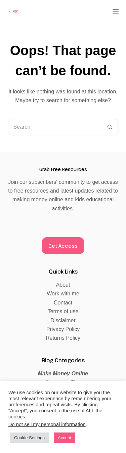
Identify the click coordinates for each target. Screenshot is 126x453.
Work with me (63, 293)
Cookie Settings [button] (29, 437)
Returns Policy (63, 338)
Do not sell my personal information (47, 424)
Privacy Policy (63, 329)
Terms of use (63, 311)
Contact (63, 302)
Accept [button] (64, 437)
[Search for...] (55, 127)
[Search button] (110, 127)
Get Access (63, 245)
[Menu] (116, 12)
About (63, 285)
